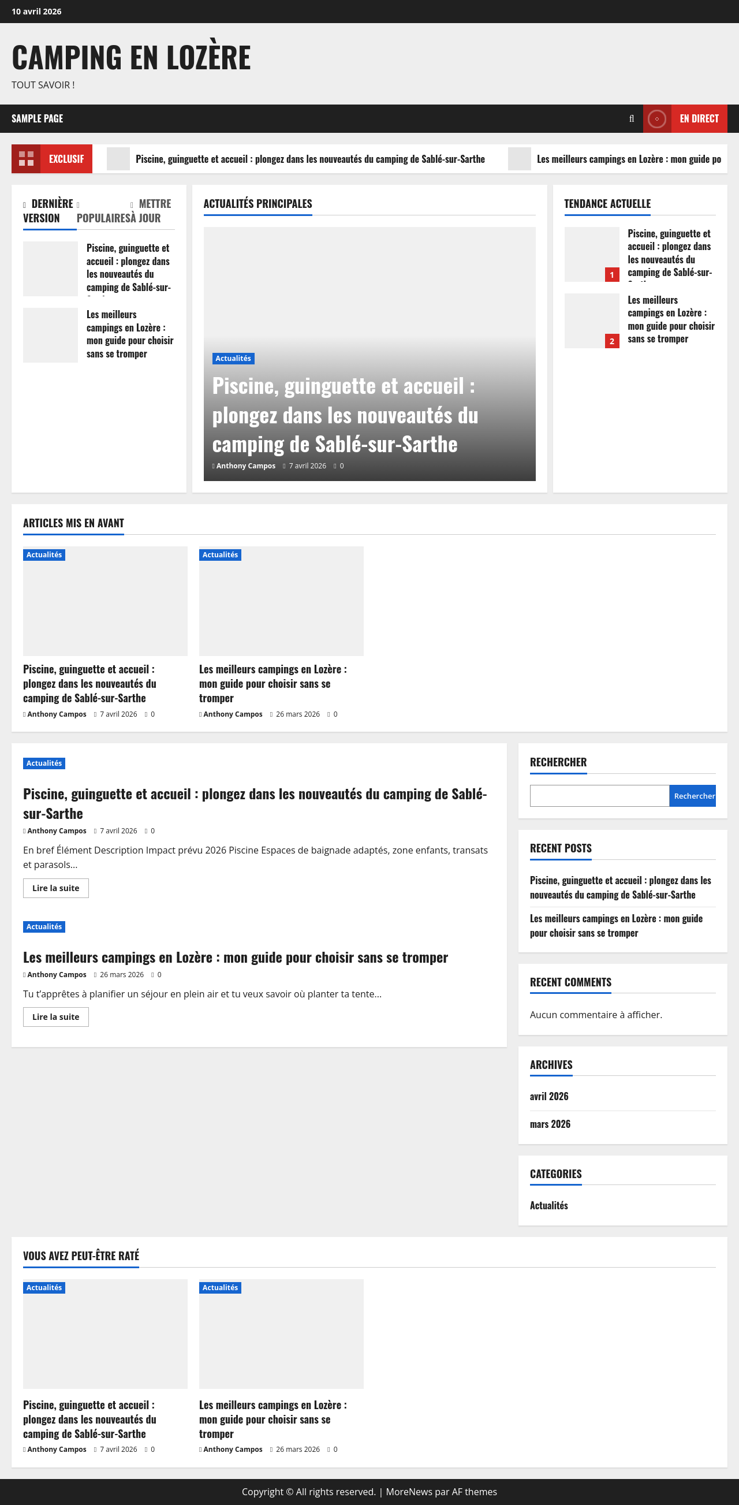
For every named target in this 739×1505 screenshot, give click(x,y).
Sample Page (37, 118)
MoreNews (409, 1491)
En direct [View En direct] (681, 119)
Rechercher (558, 762)
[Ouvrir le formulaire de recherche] (632, 118)
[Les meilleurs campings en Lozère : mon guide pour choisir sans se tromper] (281, 601)
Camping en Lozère (131, 56)
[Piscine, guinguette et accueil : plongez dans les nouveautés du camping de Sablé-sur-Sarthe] (105, 601)
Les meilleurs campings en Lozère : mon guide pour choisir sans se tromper (50, 335)
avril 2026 (549, 1096)
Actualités (233, 358)
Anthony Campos (246, 466)
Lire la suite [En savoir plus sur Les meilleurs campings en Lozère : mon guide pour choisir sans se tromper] (60, 1019)
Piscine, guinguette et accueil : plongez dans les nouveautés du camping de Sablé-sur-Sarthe (296, 158)
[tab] (50, 213)
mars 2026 (550, 1124)
